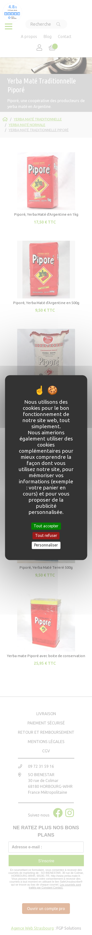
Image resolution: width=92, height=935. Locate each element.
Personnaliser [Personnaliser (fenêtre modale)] (46, 545)
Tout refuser (46, 535)
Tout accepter (46, 526)
